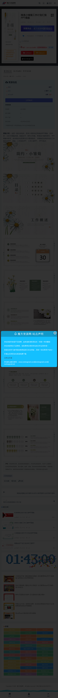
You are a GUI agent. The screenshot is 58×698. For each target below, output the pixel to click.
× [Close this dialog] (55, 332)
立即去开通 (8, 358)
